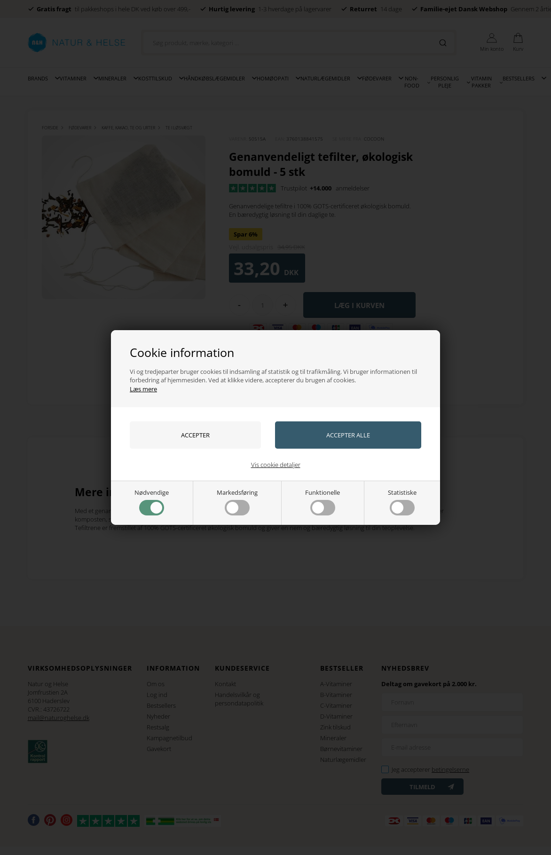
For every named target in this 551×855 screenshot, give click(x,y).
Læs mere (143, 389)
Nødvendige (151, 501)
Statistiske (402, 501)
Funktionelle (322, 501)
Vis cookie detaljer (275, 464)
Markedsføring (237, 501)
